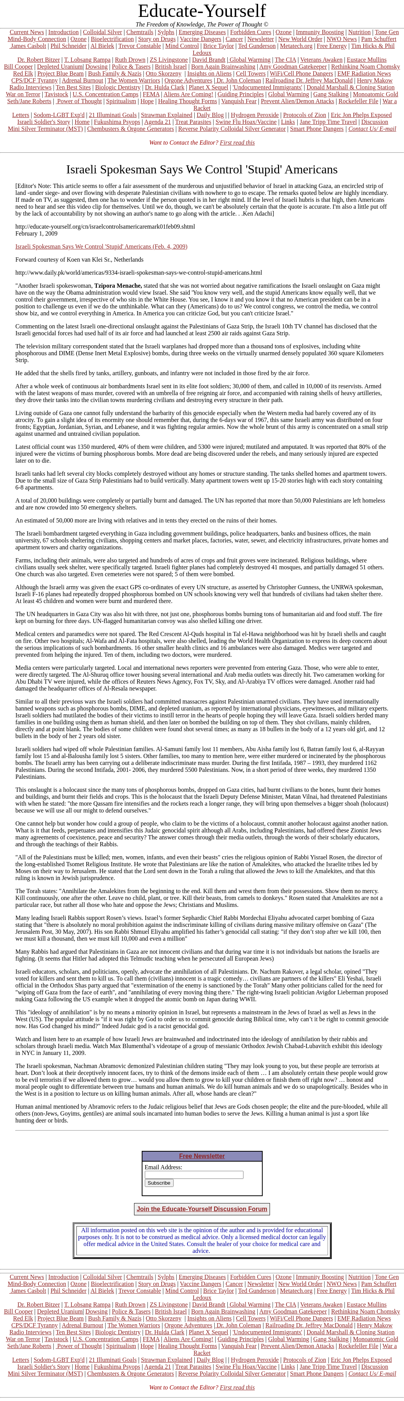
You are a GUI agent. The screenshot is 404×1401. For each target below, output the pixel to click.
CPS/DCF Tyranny (35, 80)
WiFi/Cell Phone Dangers (301, 73)
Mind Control (182, 46)
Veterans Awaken (321, 59)
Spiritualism (121, 101)
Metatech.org (296, 46)
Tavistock (56, 94)
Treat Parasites (193, 122)
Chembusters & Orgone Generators (130, 128)
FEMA (151, 94)
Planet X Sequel (208, 87)
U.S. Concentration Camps (106, 94)
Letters (20, 115)
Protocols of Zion (304, 115)
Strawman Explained (166, 115)
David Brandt (208, 59)
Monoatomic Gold (375, 94)
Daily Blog (210, 115)
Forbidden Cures (250, 32)
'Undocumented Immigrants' (267, 87)
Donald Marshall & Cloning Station (350, 87)
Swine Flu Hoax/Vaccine (246, 122)
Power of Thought (79, 101)
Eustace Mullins (367, 59)
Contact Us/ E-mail (372, 128)
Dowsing (96, 66)
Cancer (234, 39)
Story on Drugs (157, 39)
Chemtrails (139, 32)
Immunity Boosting (320, 32)
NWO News (342, 39)
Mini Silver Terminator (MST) (45, 128)
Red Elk (23, 73)
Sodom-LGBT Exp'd (58, 115)
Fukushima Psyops (117, 122)
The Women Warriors (134, 80)
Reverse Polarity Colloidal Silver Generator (232, 128)
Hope (147, 101)
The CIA (285, 59)
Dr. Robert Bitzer (38, 59)
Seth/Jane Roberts (29, 101)
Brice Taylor (218, 46)
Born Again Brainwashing (223, 66)
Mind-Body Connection (37, 39)
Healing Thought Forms (187, 101)
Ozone (284, 32)
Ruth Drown (130, 59)
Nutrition (359, 32)
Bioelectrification (112, 39)
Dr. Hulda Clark (165, 87)
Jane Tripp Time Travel (328, 122)
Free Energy (332, 46)
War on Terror (23, 94)
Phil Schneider (68, 46)
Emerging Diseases (202, 32)
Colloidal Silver (102, 32)
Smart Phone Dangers (317, 128)
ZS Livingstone (169, 59)
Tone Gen (387, 32)
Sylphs (166, 32)
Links (288, 122)
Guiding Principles (241, 94)
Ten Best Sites (73, 87)
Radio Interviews (30, 87)
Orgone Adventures (188, 80)
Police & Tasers (131, 66)
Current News (27, 32)
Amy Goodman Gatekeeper (293, 66)
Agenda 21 (157, 122)
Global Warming (249, 59)
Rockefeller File (359, 101)
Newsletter (260, 39)
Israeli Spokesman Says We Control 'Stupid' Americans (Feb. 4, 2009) (101, 246)
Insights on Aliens (209, 73)
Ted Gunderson (257, 46)
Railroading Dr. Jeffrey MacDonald (309, 80)
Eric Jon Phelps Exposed (361, 115)
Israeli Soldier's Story (43, 122)
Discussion (374, 122)
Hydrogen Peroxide (255, 115)
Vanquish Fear (239, 101)
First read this (237, 142)
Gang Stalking (331, 94)
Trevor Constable (139, 46)
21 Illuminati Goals (112, 115)
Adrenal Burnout (82, 80)
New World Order (300, 39)
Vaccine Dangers (200, 39)
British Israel (171, 66)
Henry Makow (375, 80)
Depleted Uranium (60, 66)
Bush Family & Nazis (114, 73)
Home (82, 122)
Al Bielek (102, 46)
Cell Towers (250, 73)
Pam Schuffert (378, 39)
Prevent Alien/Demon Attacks (297, 101)
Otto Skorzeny (164, 73)
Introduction (63, 32)
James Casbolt (27, 46)
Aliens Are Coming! (189, 94)
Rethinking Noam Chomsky (365, 66)
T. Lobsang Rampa (87, 59)
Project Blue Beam (60, 73)
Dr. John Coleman (238, 80)
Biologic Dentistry (118, 87)
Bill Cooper (18, 66)
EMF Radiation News (364, 73)
